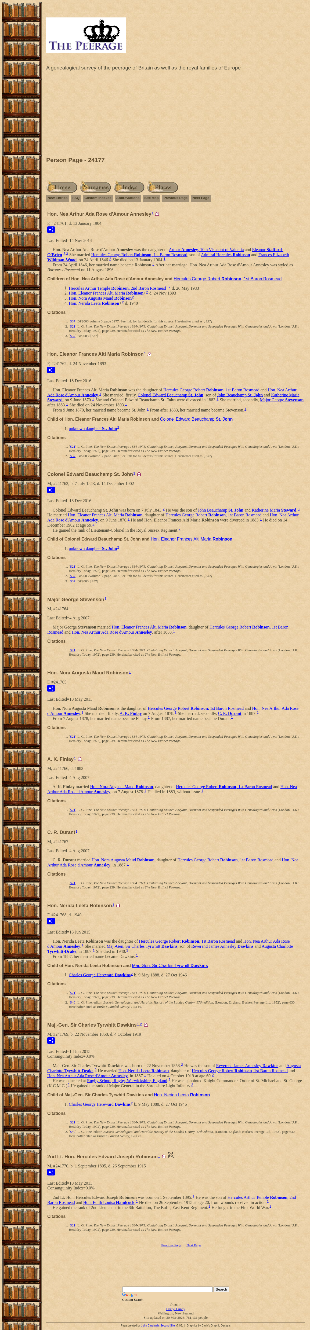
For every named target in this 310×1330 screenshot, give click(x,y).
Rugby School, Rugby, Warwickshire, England (127, 1080)
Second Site (167, 1325)
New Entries (57, 198)
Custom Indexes (97, 198)
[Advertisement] (175, 115)
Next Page (200, 198)
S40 (72, 1002)
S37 (72, 321)
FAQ (76, 198)
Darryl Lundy (175, 1309)
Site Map (151, 198)
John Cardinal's (150, 1325)
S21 (72, 326)
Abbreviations (128, 198)
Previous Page (176, 198)
